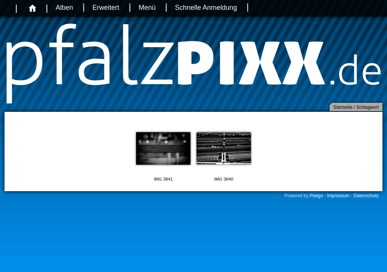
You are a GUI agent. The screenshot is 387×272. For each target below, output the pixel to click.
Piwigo (316, 195)
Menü (147, 7)
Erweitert (105, 7)
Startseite (343, 107)
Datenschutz (366, 195)
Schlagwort (367, 107)
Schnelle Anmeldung (206, 7)
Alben (64, 7)
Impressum (338, 195)
